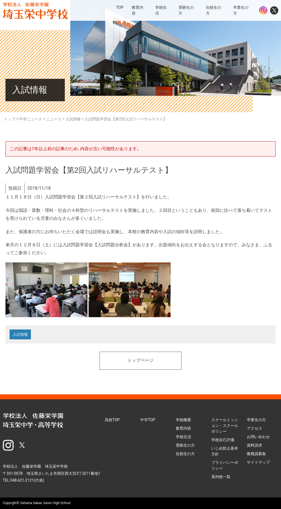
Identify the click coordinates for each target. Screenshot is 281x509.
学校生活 (183, 437)
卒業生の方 (256, 420)
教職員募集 (256, 454)
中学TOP (147, 420)
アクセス (254, 428)
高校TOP (112, 420)
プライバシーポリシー (224, 465)
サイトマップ (258, 462)
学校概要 (183, 420)
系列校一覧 (220, 477)
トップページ (140, 360)
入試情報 (20, 334)
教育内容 (183, 428)
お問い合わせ (258, 437)
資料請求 (254, 445)
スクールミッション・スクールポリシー (224, 425)
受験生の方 (185, 445)
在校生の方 (185, 454)
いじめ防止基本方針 (224, 451)
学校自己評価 (222, 440)
